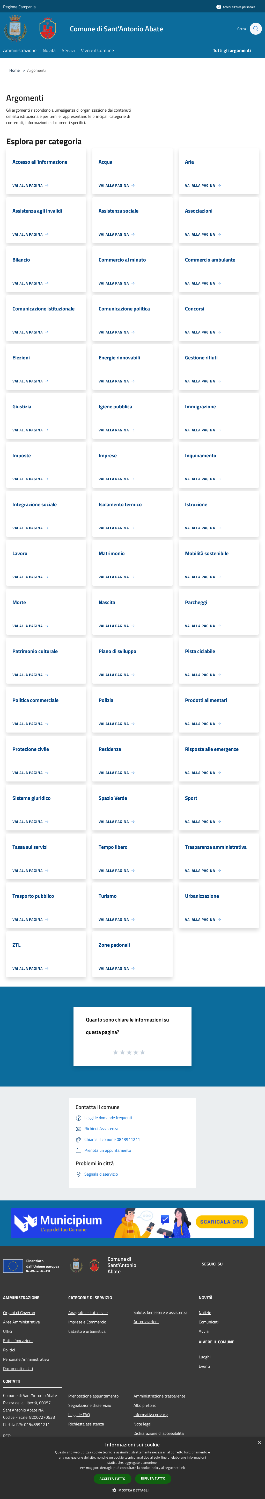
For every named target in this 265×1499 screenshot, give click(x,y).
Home (14, 70)
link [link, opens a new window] (182, 1468)
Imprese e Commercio (87, 1322)
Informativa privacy (151, 1414)
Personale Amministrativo (26, 1359)
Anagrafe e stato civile (88, 1312)
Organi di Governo (19, 1312)
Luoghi (205, 1357)
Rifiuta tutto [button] (153, 1478)
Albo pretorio (145, 1405)
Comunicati (209, 1322)
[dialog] (132, 1468)
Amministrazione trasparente (159, 1396)
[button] (132, 1490)
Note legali (143, 1424)
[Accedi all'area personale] (236, 7)
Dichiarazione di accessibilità (159, 1433)
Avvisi (204, 1331)
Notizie (205, 1312)
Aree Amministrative (21, 1322)
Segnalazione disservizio (89, 1405)
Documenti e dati (18, 1368)
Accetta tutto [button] (113, 1478)
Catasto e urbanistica (87, 1331)
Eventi (204, 1366)
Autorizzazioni (146, 1322)
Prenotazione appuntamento (93, 1396)
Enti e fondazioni (18, 1340)
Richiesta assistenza (86, 1424)
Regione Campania (19, 7)
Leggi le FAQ (79, 1414)
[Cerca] (255, 29)
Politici (9, 1350)
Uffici (7, 1331)
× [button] (259, 1443)
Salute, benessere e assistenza (160, 1312)
